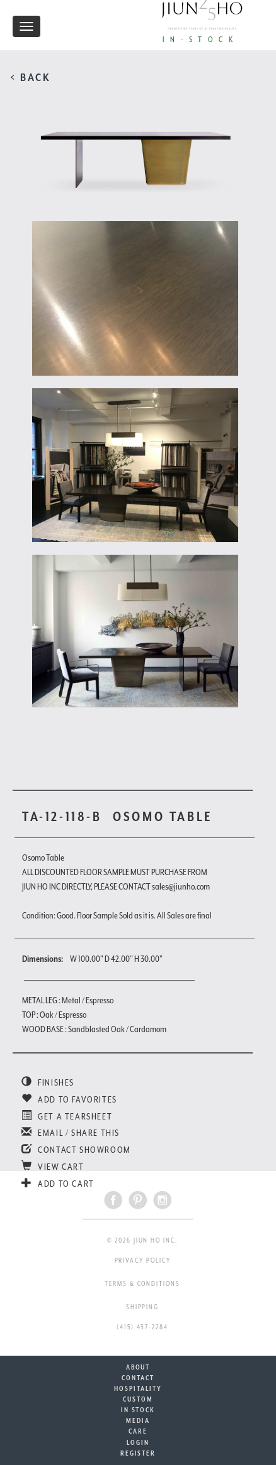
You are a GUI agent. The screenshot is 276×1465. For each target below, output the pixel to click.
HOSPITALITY (137, 1388)
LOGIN (138, 1442)
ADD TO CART (58, 1184)
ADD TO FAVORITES (69, 1099)
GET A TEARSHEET (66, 1116)
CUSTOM (138, 1399)
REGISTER (138, 1453)
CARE (138, 1431)
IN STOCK (138, 1409)
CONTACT (138, 1377)
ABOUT (138, 1367)
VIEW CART (52, 1167)
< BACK (30, 77)
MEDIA (138, 1420)
